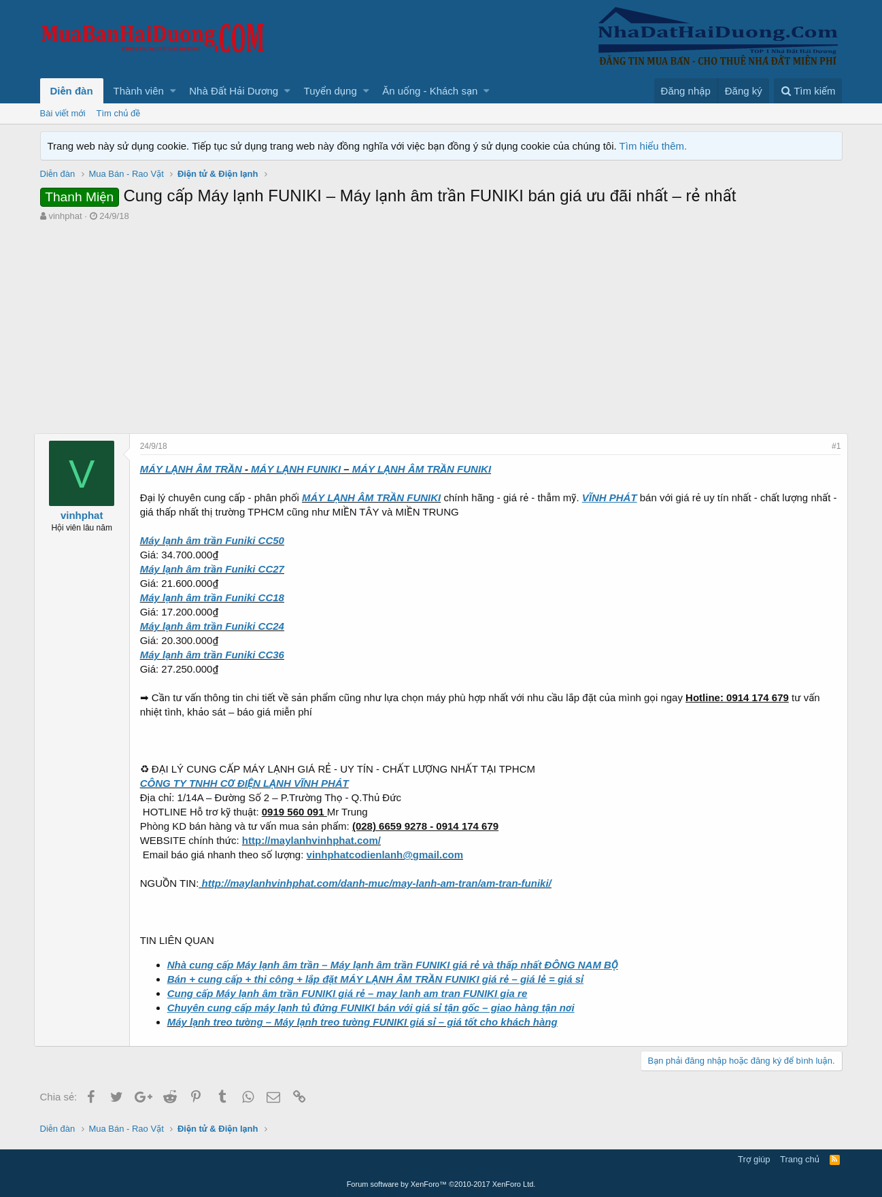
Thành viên (139, 91)
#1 (830, 446)
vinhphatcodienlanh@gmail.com (390, 854)
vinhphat (65, 216)
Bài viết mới (63, 113)
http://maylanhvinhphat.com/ (317, 840)
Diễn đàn (71, 91)
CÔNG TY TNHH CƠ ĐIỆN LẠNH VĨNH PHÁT (250, 783)
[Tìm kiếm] (808, 90)
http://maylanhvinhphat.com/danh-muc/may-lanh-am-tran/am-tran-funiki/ (382, 883)
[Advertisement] (441, 324)
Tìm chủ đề (119, 113)
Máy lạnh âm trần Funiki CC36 (218, 654)
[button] (173, 90)
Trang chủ (799, 1159)
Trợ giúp (754, 1159)
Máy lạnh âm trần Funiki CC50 (218, 540)
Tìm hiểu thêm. (654, 146)
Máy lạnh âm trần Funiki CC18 (218, 597)
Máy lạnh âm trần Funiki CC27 (218, 569)
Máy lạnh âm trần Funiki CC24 (218, 626)
